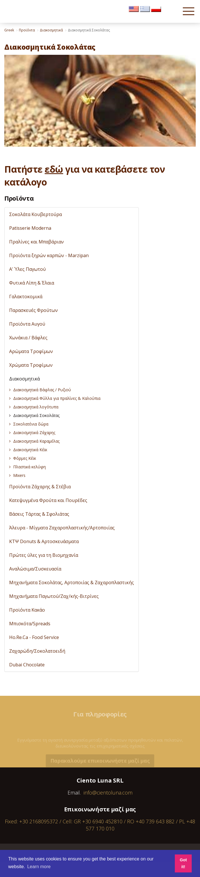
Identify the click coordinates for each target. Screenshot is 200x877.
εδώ (54, 169)
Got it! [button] (183, 863)
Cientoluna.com (19, 14)
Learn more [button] (39, 866)
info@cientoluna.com (108, 792)
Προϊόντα (18, 198)
